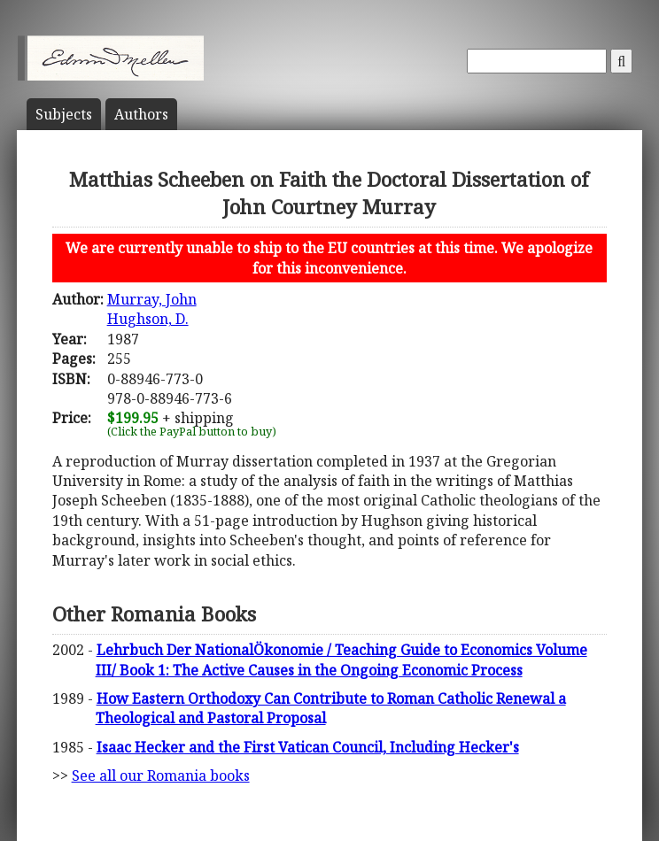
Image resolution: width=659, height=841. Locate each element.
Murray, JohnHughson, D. (152, 308)
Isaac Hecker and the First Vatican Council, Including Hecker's (308, 747)
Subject (63, 114)
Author (141, 114)
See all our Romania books (161, 775)
